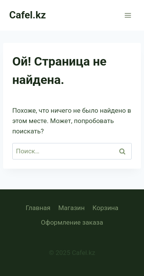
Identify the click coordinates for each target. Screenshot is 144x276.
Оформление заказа (72, 222)
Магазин (71, 208)
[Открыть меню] (128, 15)
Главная (38, 208)
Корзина (105, 208)
